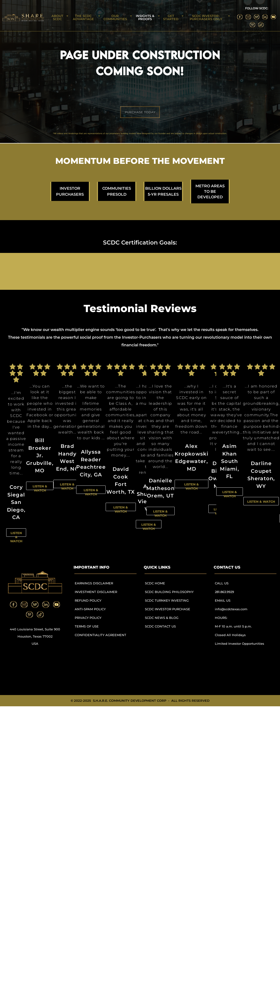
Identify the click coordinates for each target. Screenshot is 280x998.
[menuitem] (102, 585)
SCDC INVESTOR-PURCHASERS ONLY (206, 17)
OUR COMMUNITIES (115, 17)
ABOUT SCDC (57, 17)
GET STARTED (170, 17)
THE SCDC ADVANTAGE (83, 17)
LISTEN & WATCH (16, 537)
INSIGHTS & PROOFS (145, 17)
